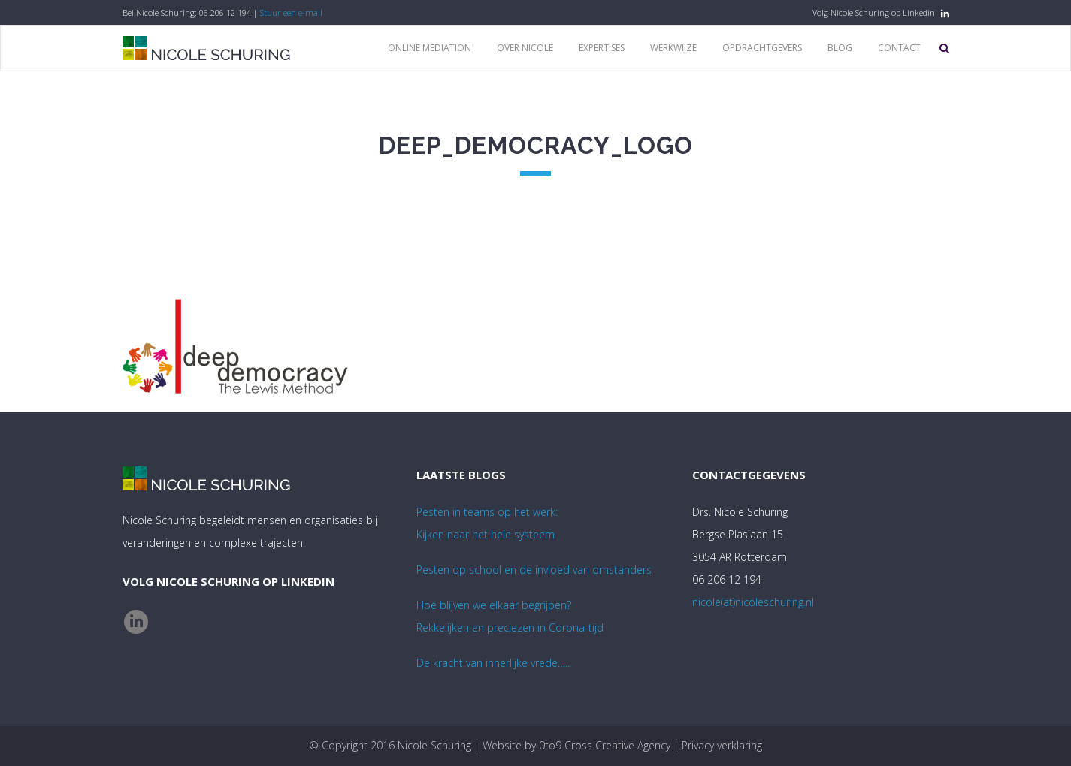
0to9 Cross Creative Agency (604, 745)
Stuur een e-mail (291, 12)
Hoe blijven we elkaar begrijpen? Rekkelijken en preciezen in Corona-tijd (510, 616)
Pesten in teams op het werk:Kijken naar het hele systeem (487, 523)
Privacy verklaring (722, 745)
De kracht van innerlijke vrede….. (493, 663)
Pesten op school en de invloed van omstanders (534, 569)
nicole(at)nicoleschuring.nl (753, 602)
